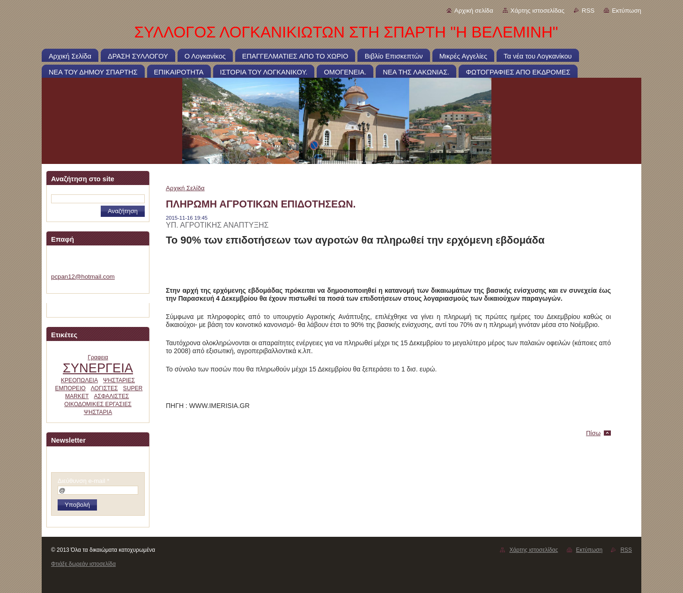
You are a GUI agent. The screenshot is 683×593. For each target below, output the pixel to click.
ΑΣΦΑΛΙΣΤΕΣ (111, 396)
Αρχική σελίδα (473, 10)
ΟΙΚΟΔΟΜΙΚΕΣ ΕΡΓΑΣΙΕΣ (98, 404)
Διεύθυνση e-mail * (83, 480)
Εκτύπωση (626, 10)
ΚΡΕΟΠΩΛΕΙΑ (79, 380)
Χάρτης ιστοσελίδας (537, 10)
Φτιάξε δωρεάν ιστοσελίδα (83, 564)
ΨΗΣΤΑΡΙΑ (98, 412)
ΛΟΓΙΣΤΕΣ (104, 388)
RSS (588, 10)
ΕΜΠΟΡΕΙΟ (70, 388)
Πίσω (593, 433)
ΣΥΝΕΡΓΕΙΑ (98, 368)
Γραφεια (98, 357)
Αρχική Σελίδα (185, 188)
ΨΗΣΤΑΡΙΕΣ (119, 380)
